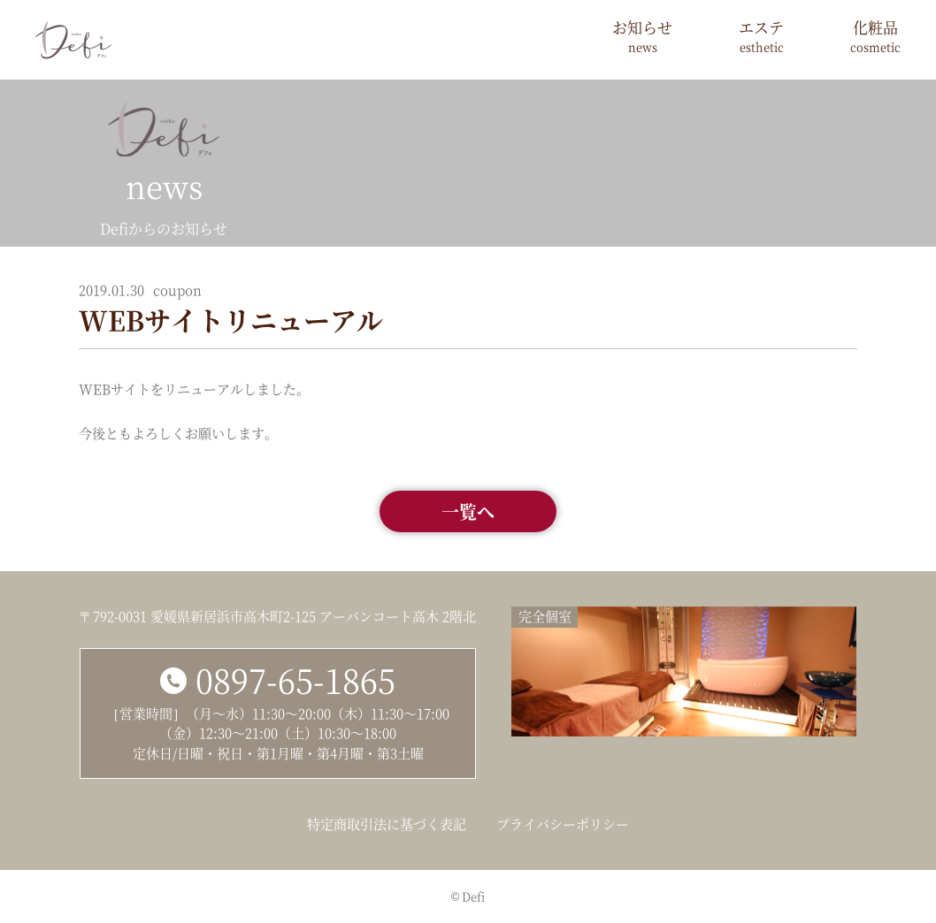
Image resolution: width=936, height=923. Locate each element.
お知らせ (642, 36)
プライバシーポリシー (562, 823)
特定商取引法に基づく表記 (386, 823)
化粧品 (875, 36)
